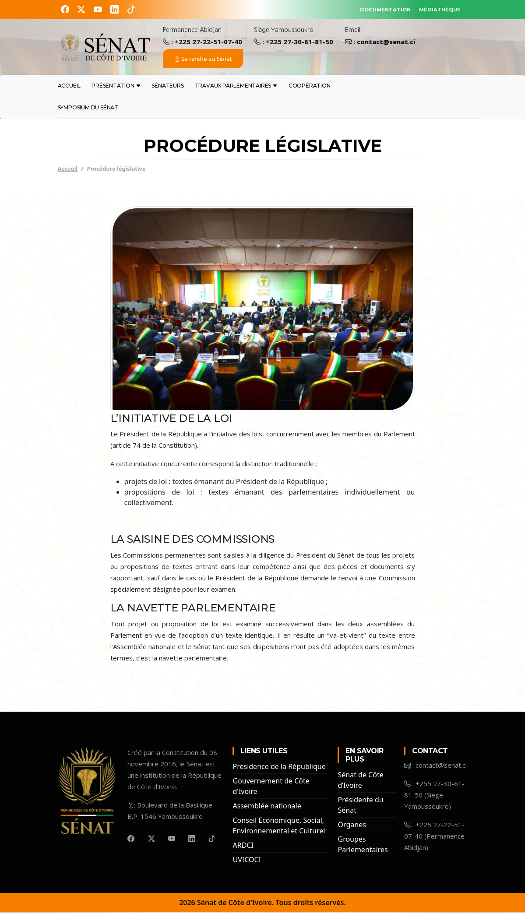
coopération (310, 86)
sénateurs (167, 86)
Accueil (69, 86)
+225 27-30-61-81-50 (299, 42)
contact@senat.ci (386, 42)
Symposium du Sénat (88, 108)
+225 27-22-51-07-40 (208, 42)
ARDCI (243, 846)
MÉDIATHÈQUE (433, 9)
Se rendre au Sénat (203, 59)
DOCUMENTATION (364, 9)
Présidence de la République (279, 767)
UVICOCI (247, 860)
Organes (352, 825)
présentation (116, 86)
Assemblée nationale (267, 806)
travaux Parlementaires (236, 86)
